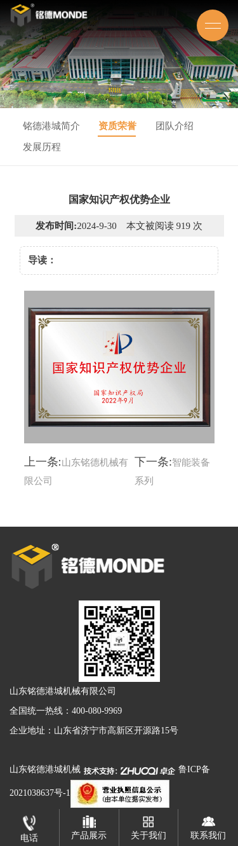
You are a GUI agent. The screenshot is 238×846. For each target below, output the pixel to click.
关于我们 (148, 824)
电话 (29, 826)
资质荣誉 (117, 126)
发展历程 (42, 147)
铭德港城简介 (51, 126)
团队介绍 (174, 126)
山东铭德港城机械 (45, 769)
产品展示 (89, 824)
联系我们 (208, 824)
